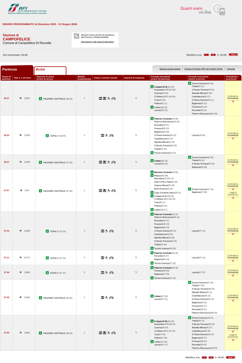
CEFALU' (54, 136)
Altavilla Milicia (199, 93)
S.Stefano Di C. (161, 96)
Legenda (231, 69)
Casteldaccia (198, 96)
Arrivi (40, 69)
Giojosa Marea (161, 185)
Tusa (156, 100)
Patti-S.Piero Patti (162, 182)
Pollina (157, 103)
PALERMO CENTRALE (54, 99)
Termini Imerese (199, 83)
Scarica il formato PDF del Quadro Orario (204, 69)
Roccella (196, 110)
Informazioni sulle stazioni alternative (97, 42)
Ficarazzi (196, 107)
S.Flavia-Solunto (199, 100)
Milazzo (157, 175)
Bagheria (196, 103)
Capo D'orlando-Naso (164, 193)
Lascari (157, 110)
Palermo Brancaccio (201, 113)
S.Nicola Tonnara (200, 90)
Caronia (158, 93)
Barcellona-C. (160, 178)
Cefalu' (157, 107)
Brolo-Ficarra (160, 189)
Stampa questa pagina (169, 69)
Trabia (195, 86)
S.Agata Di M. (160, 196)
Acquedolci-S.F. (161, 90)
